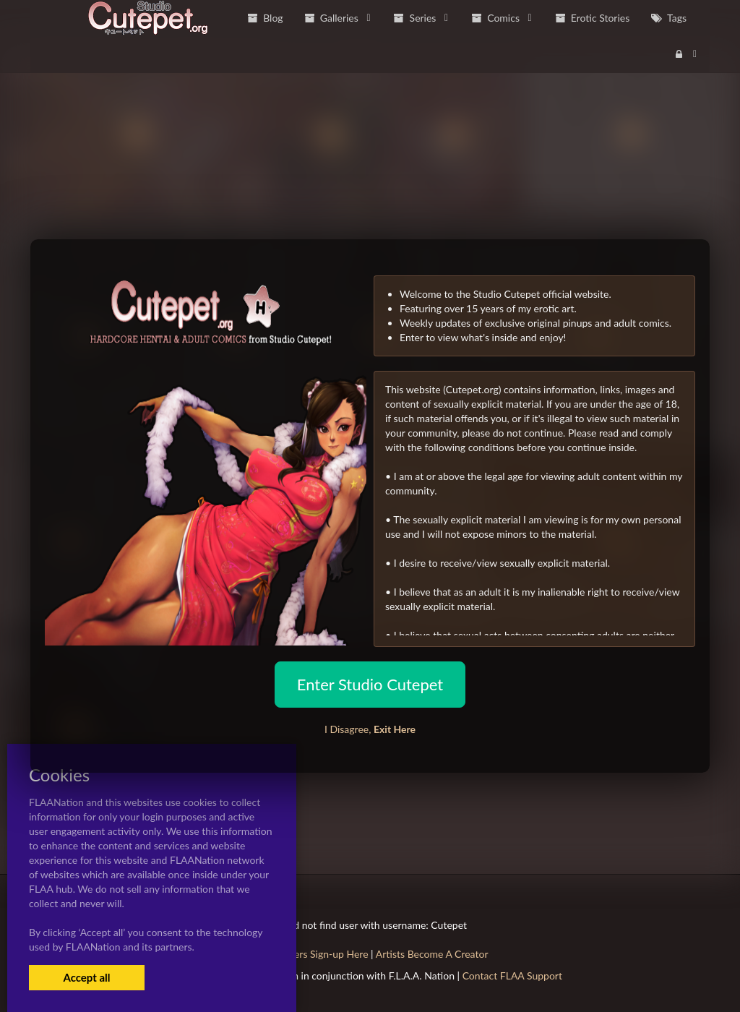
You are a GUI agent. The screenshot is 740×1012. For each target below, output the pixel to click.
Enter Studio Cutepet (370, 684)
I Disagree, (370, 729)
